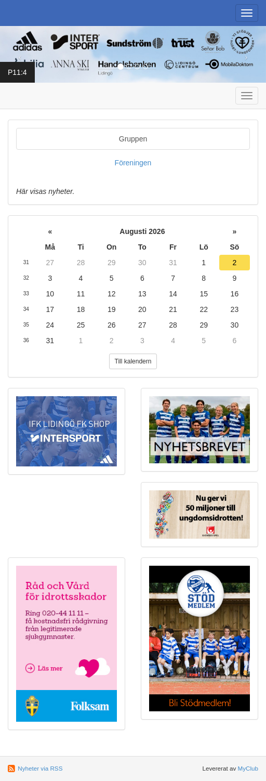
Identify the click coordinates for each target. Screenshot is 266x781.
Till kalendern (133, 361)
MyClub (247, 768)
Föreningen (133, 163)
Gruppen (133, 139)
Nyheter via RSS (40, 768)
